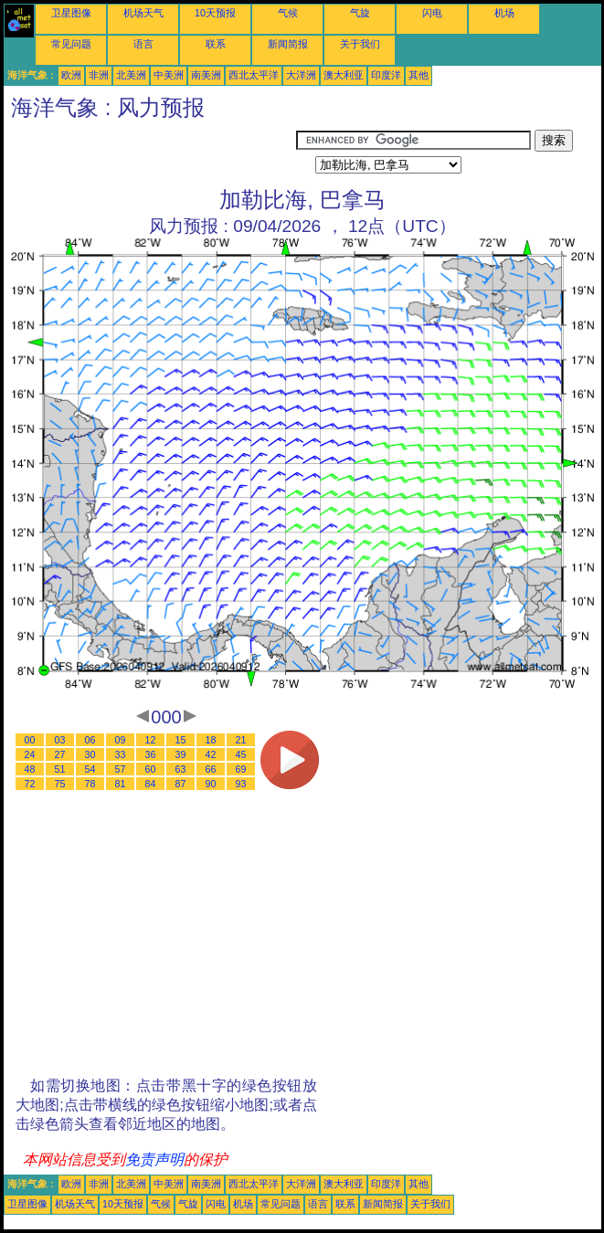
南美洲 (206, 74)
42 (211, 754)
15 (180, 739)
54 (90, 769)
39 (180, 754)
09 (120, 739)
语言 (143, 43)
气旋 (360, 12)
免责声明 (154, 1159)
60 (150, 769)
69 (241, 769)
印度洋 (386, 74)
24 (30, 754)
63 (180, 769)
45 (241, 754)
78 (90, 783)
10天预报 (215, 12)
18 (211, 739)
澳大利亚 (343, 74)
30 (90, 754)
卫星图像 (71, 12)
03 (60, 739)
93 (241, 783)
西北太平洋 (253, 74)
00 (30, 739)
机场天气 (143, 12)
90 (211, 783)
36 (150, 754)
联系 (216, 43)
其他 (418, 74)
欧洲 (71, 74)
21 (241, 739)
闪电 (432, 12)
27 (60, 754)
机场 (504, 12)
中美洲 (169, 74)
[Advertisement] (150, 152)
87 (180, 783)
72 (30, 783)
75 (60, 783)
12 (150, 739)
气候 (288, 12)
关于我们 (360, 43)
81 (120, 783)
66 (211, 769)
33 (120, 754)
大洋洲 (301, 74)
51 (60, 769)
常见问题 (71, 43)
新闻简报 (288, 43)
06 (90, 739)
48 (30, 769)
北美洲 (131, 74)
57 (120, 769)
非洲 (99, 74)
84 (150, 783)
